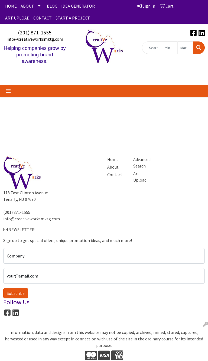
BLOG (52, 6)
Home (113, 159)
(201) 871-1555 (34, 32)
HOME (11, 6)
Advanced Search (142, 163)
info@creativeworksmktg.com (34, 39)
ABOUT (27, 6)
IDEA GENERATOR (78, 6)
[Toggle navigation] (8, 91)
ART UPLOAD (17, 18)
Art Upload (140, 177)
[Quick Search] (152, 47)
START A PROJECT (73, 18)
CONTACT (42, 18)
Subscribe (16, 293)
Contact (114, 174)
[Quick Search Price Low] (170, 47)
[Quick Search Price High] (185, 47)
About (113, 167)
